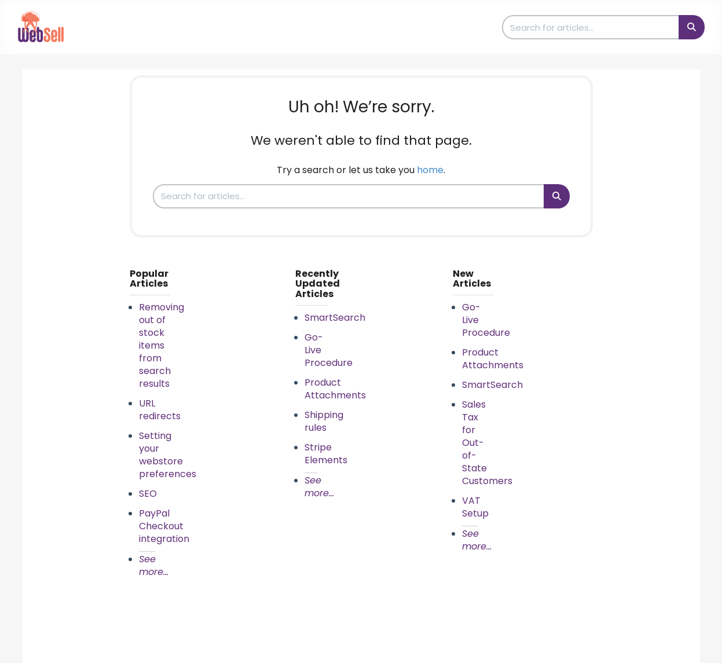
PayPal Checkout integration (164, 526)
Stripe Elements (326, 454)
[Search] (692, 27)
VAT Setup (475, 507)
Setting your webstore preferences (167, 455)
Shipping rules (324, 421)
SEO (148, 493)
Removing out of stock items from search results (161, 345)
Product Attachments (335, 389)
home (430, 170)
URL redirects (160, 410)
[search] (591, 27)
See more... (153, 565)
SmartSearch (335, 317)
